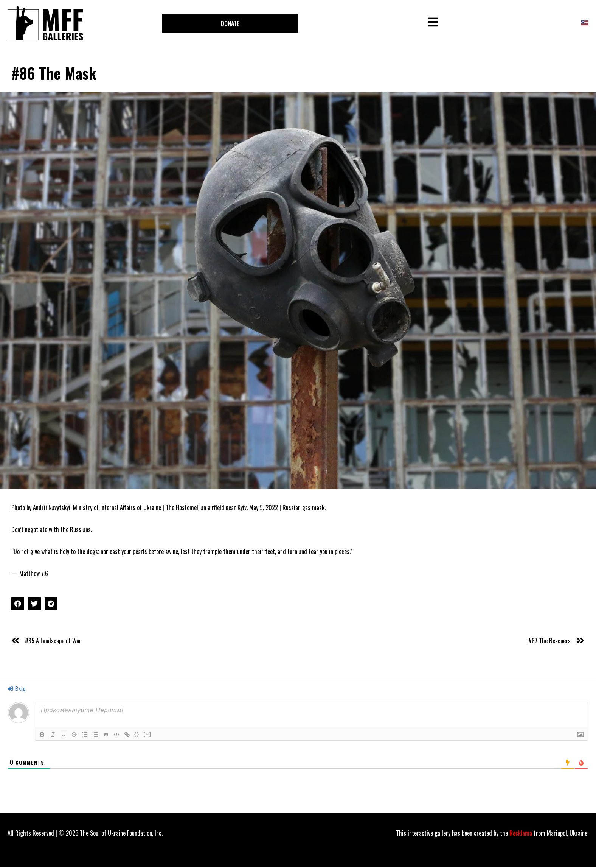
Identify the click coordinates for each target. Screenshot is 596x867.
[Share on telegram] (51, 603)
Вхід (17, 689)
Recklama (520, 832)
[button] (230, 23)
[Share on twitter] (34, 603)
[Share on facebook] (17, 603)
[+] (147, 734)
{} (137, 734)
